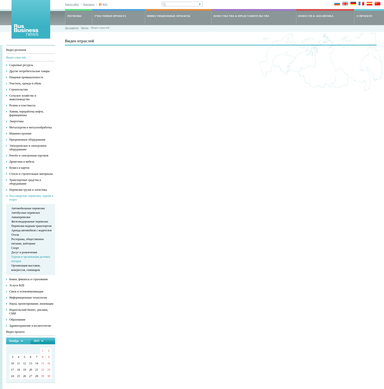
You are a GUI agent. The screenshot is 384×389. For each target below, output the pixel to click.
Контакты (88, 4)
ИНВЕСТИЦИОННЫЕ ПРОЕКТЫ (169, 15)
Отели (15, 234)
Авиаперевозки (20, 217)
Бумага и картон (19, 167)
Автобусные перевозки (25, 212)
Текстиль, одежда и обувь (25, 83)
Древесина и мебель (21, 161)
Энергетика (16, 121)
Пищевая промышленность (26, 77)
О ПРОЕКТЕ (364, 15)
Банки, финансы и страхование (28, 279)
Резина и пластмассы (22, 105)
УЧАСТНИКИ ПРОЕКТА (110, 15)
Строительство (18, 89)
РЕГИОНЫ (74, 15)
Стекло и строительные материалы (31, 174)
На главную (72, 27)
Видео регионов (16, 50)
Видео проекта (15, 331)
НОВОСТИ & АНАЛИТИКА (316, 15)
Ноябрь (14, 341)
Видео (84, 27)
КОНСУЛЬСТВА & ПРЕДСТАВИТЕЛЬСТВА (241, 15)
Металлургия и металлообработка (30, 127)
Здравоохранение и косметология (30, 325)
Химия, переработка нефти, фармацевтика (26, 113)
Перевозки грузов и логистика (28, 189)
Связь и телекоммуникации (26, 291)
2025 (36, 341)
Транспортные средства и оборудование (25, 181)
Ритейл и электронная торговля (28, 155)
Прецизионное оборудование (27, 139)
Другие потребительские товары (29, 71)
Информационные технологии (28, 297)
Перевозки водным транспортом (31, 226)
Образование (17, 319)
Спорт (15, 248)
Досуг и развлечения (24, 252)
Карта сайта (72, 4)
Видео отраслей (16, 57)
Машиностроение (20, 133)
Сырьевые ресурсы (21, 65)
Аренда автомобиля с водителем (31, 230)
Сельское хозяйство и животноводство (22, 97)
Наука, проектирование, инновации (31, 303)
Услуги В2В (16, 285)
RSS (105, 4)
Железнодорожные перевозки (29, 221)
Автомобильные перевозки (28, 208)
